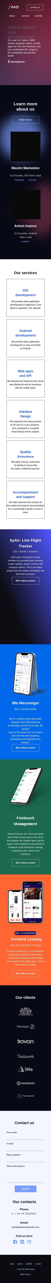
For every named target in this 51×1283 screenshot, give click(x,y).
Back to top (25, 1274)
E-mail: (10, 1143)
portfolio (29, 1264)
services (20, 1264)
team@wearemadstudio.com (25, 1227)
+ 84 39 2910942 (25, 1214)
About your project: (16, 1166)
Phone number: (14, 1155)
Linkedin (32, 180)
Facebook (19, 180)
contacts (38, 1264)
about (12, 1264)
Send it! (25, 1189)
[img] (16, 61)
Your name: (12, 1132)
